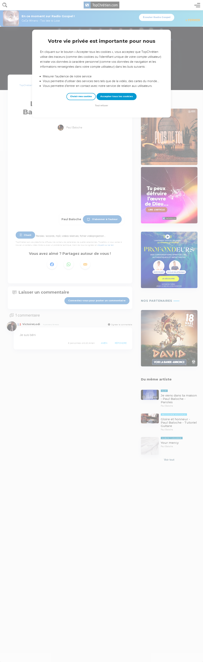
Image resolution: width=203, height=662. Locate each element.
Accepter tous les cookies (116, 96)
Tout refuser (101, 105)
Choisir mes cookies (81, 96)
